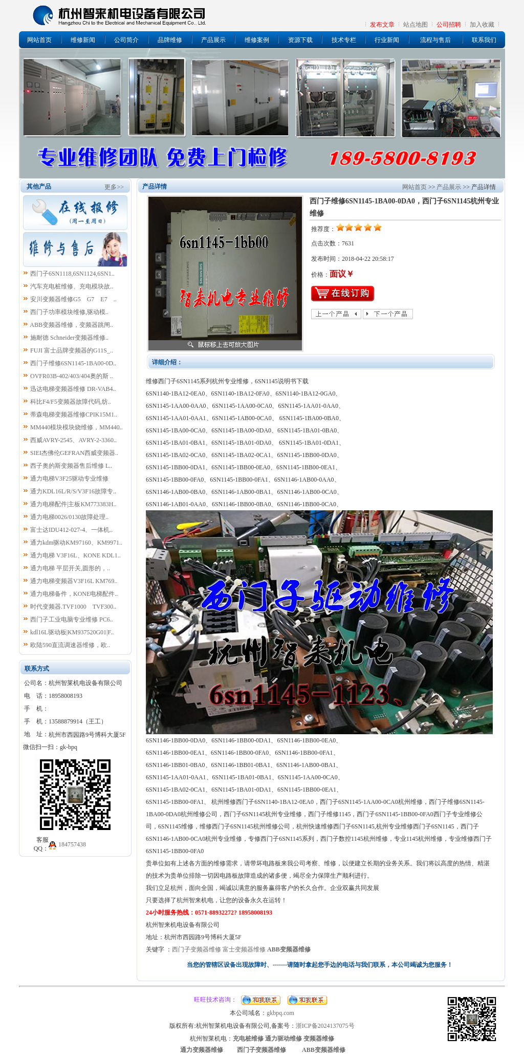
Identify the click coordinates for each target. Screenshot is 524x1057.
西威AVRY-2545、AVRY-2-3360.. (73, 440)
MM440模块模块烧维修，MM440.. (76, 427)
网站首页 (39, 40)
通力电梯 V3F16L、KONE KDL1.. (75, 555)
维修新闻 (83, 40)
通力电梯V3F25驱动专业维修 (69, 478)
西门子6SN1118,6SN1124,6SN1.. (72, 273)
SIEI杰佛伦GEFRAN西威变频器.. (74, 453)
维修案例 (257, 40)
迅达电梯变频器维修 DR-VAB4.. (73, 388)
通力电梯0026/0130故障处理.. (69, 517)
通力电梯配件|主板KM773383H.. (73, 504)
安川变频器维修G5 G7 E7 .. (73, 299)
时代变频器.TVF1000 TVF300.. (73, 606)
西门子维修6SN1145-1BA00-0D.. (73, 363)
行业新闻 (387, 40)
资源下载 (300, 40)
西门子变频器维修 (196, 949)
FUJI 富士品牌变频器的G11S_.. (71, 350)
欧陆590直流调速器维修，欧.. (70, 645)
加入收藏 (482, 24)
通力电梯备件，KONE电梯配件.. (74, 593)
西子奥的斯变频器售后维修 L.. (71, 465)
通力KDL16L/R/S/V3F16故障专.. (73, 491)
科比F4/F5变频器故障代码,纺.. (70, 401)
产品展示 (213, 40)
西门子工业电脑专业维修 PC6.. (71, 619)
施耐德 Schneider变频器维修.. (69, 337)
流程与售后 (435, 40)
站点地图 (415, 24)
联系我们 (484, 40)
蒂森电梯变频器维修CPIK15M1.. (73, 414)
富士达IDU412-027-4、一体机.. (71, 529)
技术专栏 (344, 40)
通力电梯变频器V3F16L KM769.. (74, 581)
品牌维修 (170, 40)
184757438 (72, 844)
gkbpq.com (280, 1013)
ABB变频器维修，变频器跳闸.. (71, 324)
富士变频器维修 (244, 949)
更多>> (114, 187)
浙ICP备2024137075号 (325, 1025)
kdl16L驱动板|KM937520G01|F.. (72, 632)
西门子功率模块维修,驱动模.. (69, 312)
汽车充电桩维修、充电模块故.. (71, 286)
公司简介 (126, 40)
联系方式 (37, 668)
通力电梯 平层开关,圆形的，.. (70, 568)
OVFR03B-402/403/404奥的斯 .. (71, 376)
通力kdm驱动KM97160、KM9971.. (76, 542)
